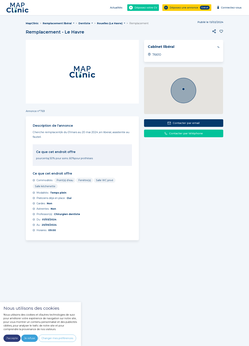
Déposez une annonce (187, 8)
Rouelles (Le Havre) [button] (110, 23)
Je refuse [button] (29, 338)
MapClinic (32, 23)
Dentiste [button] (85, 23)
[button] (214, 31)
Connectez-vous (229, 7)
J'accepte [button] (12, 338)
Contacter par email (183, 123)
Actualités (116, 7)
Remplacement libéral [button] (57, 23)
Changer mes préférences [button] (57, 338)
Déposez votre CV (143, 8)
